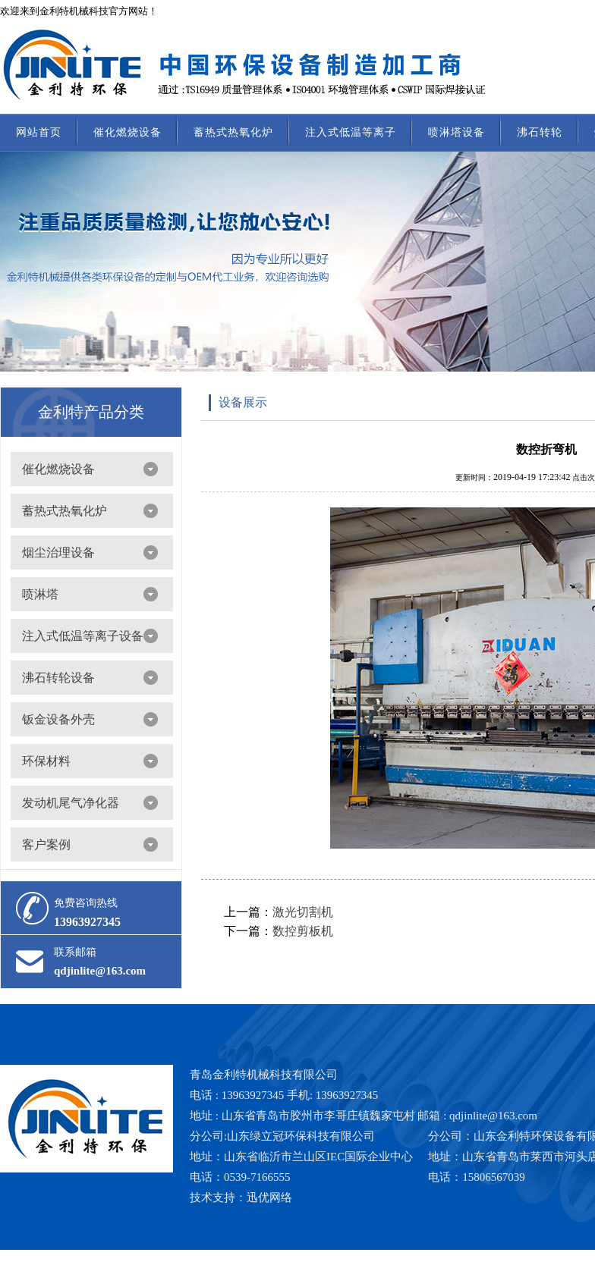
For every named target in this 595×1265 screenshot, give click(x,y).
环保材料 (46, 761)
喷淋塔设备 (456, 132)
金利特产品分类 (91, 411)
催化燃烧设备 (127, 132)
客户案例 (46, 844)
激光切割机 (302, 912)
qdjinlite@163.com (100, 971)
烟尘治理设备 (58, 552)
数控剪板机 (302, 930)
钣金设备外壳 (58, 719)
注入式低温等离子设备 (82, 635)
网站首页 (38, 132)
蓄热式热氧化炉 (233, 132)
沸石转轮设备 (58, 677)
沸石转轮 (539, 132)
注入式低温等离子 (350, 132)
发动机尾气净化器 (70, 802)
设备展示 (243, 402)
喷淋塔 (40, 594)
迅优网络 (269, 1197)
